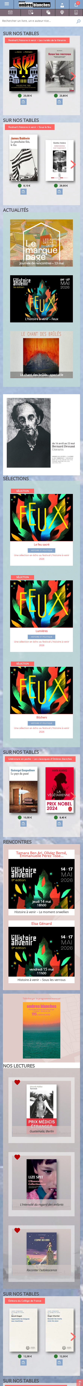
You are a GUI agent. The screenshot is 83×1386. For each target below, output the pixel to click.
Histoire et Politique (41, 550)
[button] (73, 76)
